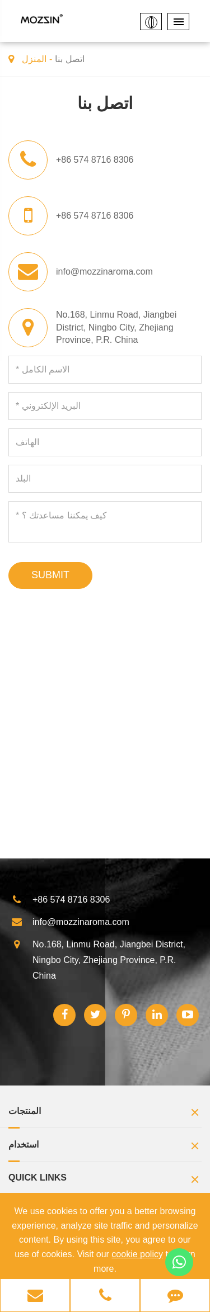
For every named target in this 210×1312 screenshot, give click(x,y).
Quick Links (105, 1181)
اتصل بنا (69, 59)
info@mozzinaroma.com (104, 271)
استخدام (105, 1147)
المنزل (34, 59)
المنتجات (105, 1114)
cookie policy (137, 1254)
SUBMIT (50, 575)
